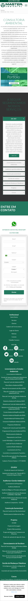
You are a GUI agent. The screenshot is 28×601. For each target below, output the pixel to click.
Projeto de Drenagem (14, 526)
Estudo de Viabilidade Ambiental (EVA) (14, 421)
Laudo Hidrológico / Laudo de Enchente (14, 440)
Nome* (14, 239)
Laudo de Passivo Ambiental (14, 443)
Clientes (14, 323)
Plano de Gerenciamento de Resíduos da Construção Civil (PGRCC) (14, 552)
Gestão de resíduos (16, 179)
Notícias (14, 333)
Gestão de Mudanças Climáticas (14, 183)
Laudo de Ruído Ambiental (14, 447)
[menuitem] (21, 5)
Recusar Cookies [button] (8, 596)
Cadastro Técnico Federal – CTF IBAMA (14, 461)
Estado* (14, 259)
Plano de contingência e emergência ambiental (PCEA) (14, 392)
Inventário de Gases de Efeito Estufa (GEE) (14, 571)
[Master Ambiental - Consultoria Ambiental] (11, 5)
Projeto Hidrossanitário (14, 529)
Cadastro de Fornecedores (14, 326)
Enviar (14, 292)
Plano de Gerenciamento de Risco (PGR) (14, 388)
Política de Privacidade (16, 287)
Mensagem (14, 272)
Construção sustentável (15, 174)
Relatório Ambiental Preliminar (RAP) (14, 401)
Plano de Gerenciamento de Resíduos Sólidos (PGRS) (14, 547)
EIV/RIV (14, 467)
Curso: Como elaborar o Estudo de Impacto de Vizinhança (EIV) (14, 580)
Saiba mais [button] (14, 592)
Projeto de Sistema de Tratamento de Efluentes (14, 533)
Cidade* (14, 266)
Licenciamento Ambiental (14, 374)
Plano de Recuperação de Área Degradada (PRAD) (14, 457)
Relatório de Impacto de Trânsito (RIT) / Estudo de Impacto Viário (14, 474)
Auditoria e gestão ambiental (14, 169)
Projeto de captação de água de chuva (14, 537)
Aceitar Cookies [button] (20, 596)
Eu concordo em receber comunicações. (14, 281)
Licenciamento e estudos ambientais (15, 164)
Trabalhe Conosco (14, 340)
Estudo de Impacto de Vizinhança (14, 470)
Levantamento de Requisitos (14, 483)
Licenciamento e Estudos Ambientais (14, 370)
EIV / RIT (17, 119)
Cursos (18, 192)
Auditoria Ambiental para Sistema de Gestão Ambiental (14, 498)
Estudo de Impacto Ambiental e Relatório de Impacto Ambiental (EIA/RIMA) (14, 378)
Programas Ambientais (14, 425)
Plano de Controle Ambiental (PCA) (14, 382)
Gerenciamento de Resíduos (14, 543)
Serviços (3, 10)
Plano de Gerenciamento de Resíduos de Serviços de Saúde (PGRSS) (14, 556)
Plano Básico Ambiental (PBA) (14, 385)
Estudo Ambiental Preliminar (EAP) (14, 418)
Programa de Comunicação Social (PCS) (14, 428)
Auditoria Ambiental (14, 487)
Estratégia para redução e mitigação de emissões (14, 566)
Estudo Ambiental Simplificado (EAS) (14, 412)
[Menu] (25, 5)
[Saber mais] (14, 155)
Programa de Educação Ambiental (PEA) (14, 431)
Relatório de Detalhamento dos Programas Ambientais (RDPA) (14, 408)
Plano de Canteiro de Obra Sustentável (14, 511)
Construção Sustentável (14, 508)
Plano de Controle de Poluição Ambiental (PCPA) (14, 397)
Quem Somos (14, 317)
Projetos (17, 188)
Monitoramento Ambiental (14, 434)
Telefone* (14, 253)
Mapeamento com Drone (14, 437)
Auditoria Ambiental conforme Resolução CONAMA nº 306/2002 (14, 493)
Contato (14, 337)
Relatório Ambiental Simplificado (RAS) (14, 415)
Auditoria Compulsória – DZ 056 (14, 502)
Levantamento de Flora (14, 450)
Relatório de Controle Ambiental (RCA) (14, 404)
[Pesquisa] (21, 5)
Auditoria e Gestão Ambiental (14, 481)
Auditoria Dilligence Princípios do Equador (14, 490)
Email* (14, 246)
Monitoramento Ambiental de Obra (14, 514)
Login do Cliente (14, 330)
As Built (14, 523)
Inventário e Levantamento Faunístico (14, 453)
